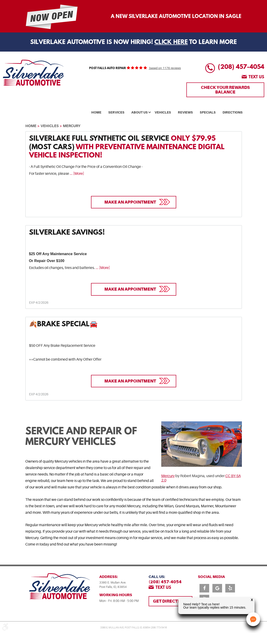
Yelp (230, 588)
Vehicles (163, 112)
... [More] (76, 174)
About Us (139, 112)
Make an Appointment (130, 202)
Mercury (71, 126)
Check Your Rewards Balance (225, 89)
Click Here (171, 42)
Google (217, 588)
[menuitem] (96, 112)
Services (116, 112)
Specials (208, 112)
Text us (256, 77)
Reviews (185, 112)
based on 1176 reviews (165, 68)
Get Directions (170, 601)
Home (96, 112)
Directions (233, 112)
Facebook (204, 588)
